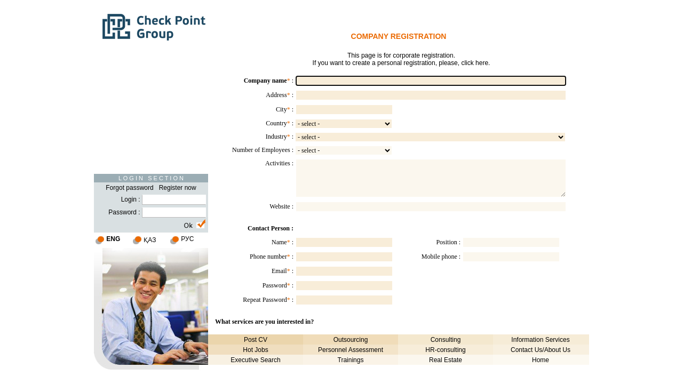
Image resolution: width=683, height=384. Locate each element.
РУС (187, 239)
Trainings (351, 360)
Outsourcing (350, 339)
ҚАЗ (150, 240)
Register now (177, 187)
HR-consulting (445, 350)
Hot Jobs (255, 350)
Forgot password (129, 187)
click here (474, 63)
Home (540, 360)
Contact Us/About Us (540, 350)
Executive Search (255, 360)
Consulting (446, 339)
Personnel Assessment (350, 350)
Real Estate (445, 360)
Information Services (540, 339)
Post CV (255, 339)
